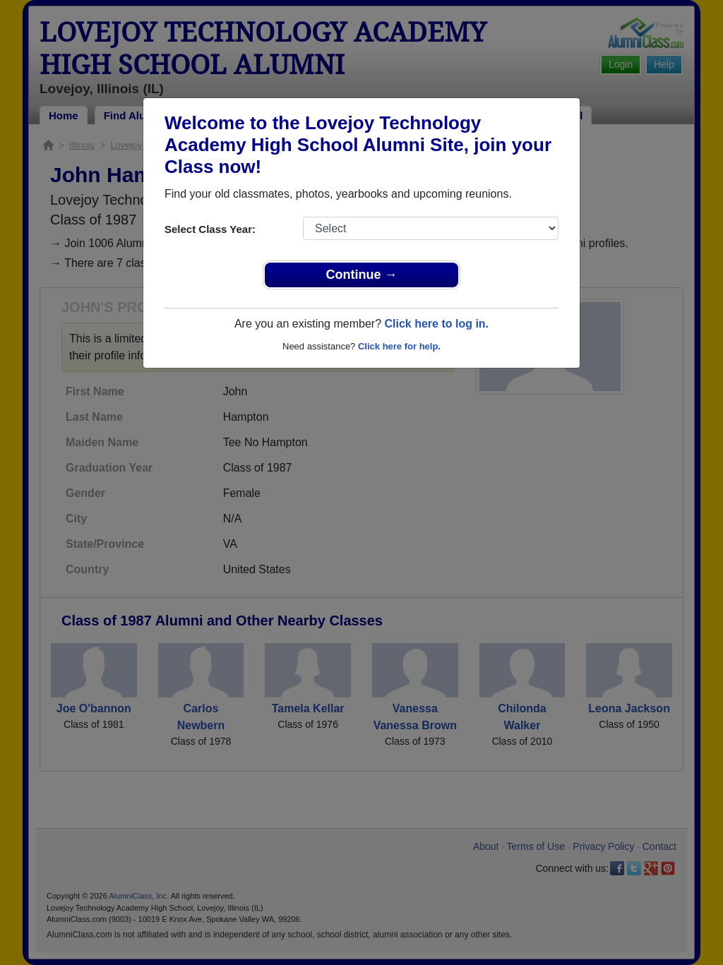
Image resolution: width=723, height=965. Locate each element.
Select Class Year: (210, 229)
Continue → (362, 275)
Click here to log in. (436, 324)
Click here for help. (399, 346)
